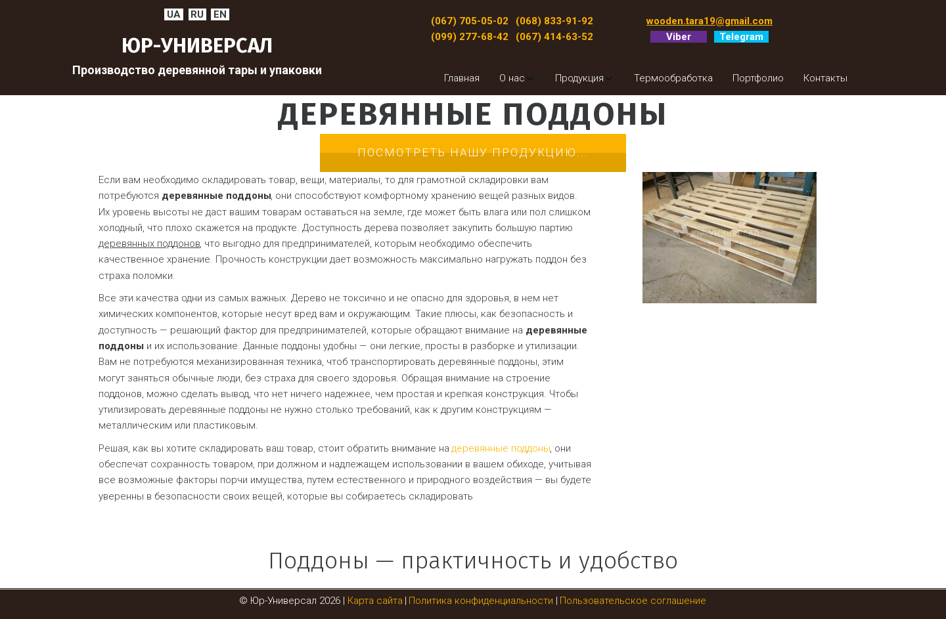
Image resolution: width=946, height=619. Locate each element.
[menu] (630, 78)
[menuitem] (461, 78)
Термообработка (673, 78)
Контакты (825, 78)
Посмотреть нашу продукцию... (473, 152)
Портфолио (758, 78)
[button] (517, 78)
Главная (462, 78)
